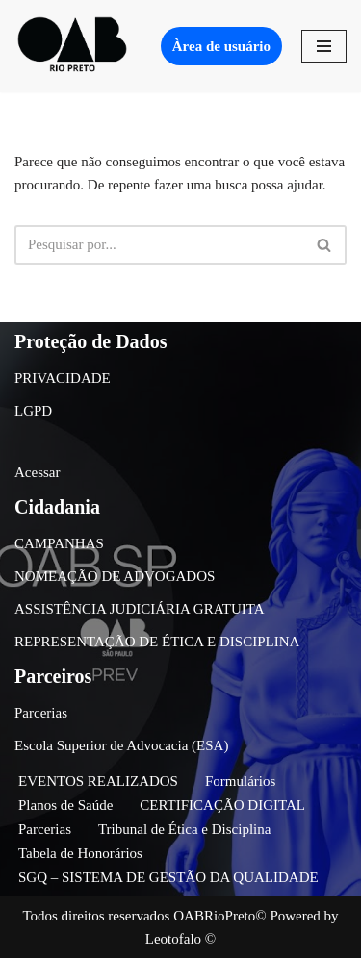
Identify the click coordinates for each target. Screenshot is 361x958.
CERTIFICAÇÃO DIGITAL (222, 805)
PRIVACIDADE (62, 378)
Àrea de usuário (221, 46)
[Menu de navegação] (324, 46)
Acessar (37, 472)
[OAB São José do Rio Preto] (72, 46)
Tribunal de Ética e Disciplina (184, 829)
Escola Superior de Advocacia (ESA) (121, 745)
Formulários (240, 781)
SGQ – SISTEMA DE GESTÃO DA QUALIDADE (168, 877)
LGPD (33, 410)
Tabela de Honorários (80, 853)
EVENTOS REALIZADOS (98, 781)
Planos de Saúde (65, 805)
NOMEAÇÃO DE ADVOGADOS (114, 576)
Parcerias (40, 712)
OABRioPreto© (219, 915)
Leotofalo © (180, 938)
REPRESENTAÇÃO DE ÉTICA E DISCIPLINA (156, 641)
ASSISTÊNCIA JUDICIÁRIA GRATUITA (139, 609)
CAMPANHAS (59, 543)
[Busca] (158, 245)
